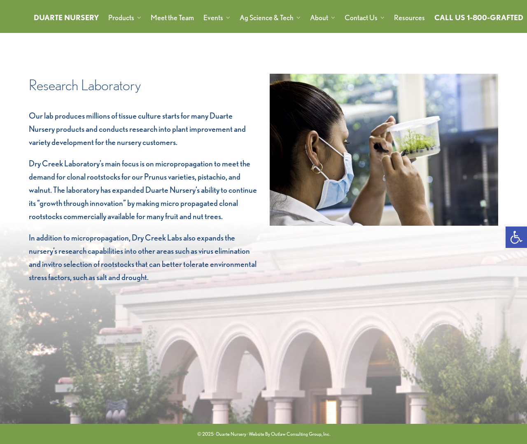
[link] (516, 237)
